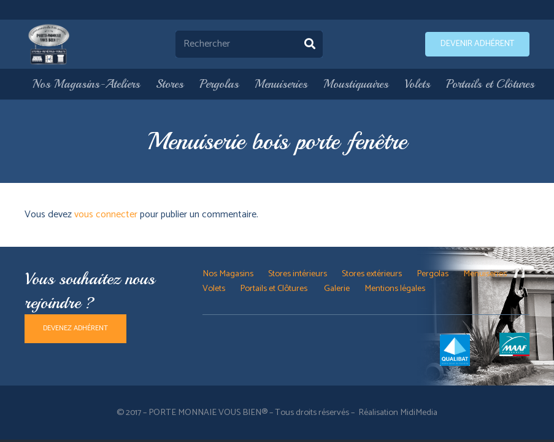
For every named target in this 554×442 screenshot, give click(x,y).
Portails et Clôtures (274, 288)
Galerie (337, 288)
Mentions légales (394, 288)
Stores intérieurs (297, 273)
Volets (213, 288)
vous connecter (105, 214)
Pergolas (432, 273)
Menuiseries (485, 273)
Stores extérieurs (372, 273)
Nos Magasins (227, 273)
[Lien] (49, 44)
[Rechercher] (249, 44)
